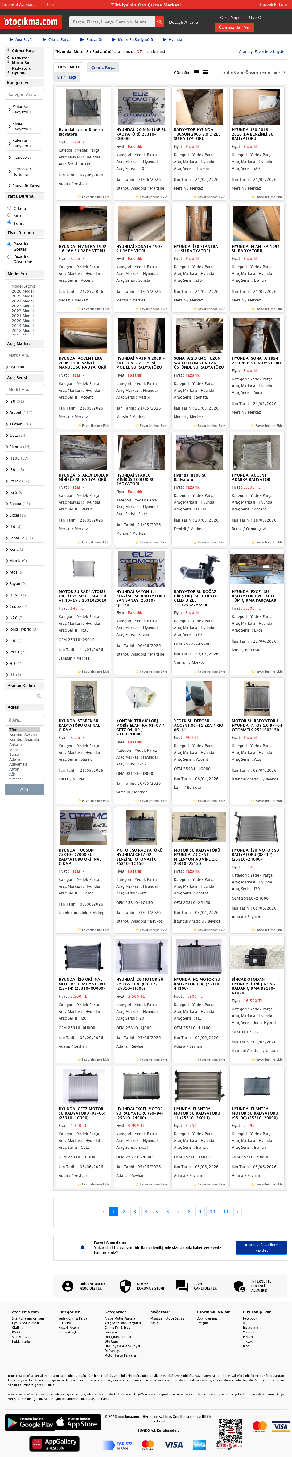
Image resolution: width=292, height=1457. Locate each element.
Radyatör (91, 39)
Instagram (250, 1327)
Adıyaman (24, 764)
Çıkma (20, 208)
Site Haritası (21, 1337)
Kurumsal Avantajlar (19, 4)
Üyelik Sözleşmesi (25, 1323)
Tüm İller (24, 729)
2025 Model (24, 296)
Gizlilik (17, 1327)
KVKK (16, 1332)
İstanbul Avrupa (24, 734)
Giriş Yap (229, 17)
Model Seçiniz (24, 286)
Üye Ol (256, 17)
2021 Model (24, 315)
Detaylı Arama (183, 22)
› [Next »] (237, 1211)
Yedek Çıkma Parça (72, 1318)
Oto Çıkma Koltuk (118, 1337)
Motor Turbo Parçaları (121, 1355)
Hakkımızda (21, 1341)
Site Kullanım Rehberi (28, 1318)
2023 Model (24, 306)
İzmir (24, 749)
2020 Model (24, 320)
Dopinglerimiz (207, 1318)
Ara (24, 789)
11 (226, 1211)
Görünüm (182, 72)
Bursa (24, 754)
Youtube (249, 1332)
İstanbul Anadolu (24, 739)
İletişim (202, 1323)
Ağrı (24, 774)
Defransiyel (113, 1351)
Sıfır (17, 216)
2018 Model (24, 330)
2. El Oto (64, 1323)
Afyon (24, 769)
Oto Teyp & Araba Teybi (122, 1346)
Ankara (24, 744)
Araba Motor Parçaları (121, 1318)
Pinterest (250, 1337)
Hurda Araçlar (68, 1332)
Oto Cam (111, 1341)
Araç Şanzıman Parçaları (123, 1323)
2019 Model (24, 325)
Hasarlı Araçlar (69, 1327)
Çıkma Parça (57, 39)
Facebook (250, 1318)
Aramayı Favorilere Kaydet (262, 51)
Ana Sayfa (21, 39)
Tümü (19, 223)
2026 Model (24, 291)
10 (212, 1211)
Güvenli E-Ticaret (275, 4)
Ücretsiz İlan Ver (234, 27)
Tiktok (248, 1341)
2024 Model (24, 301)
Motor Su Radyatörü (132, 39)
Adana (24, 759)
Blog (50, 4)
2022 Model (24, 311)
